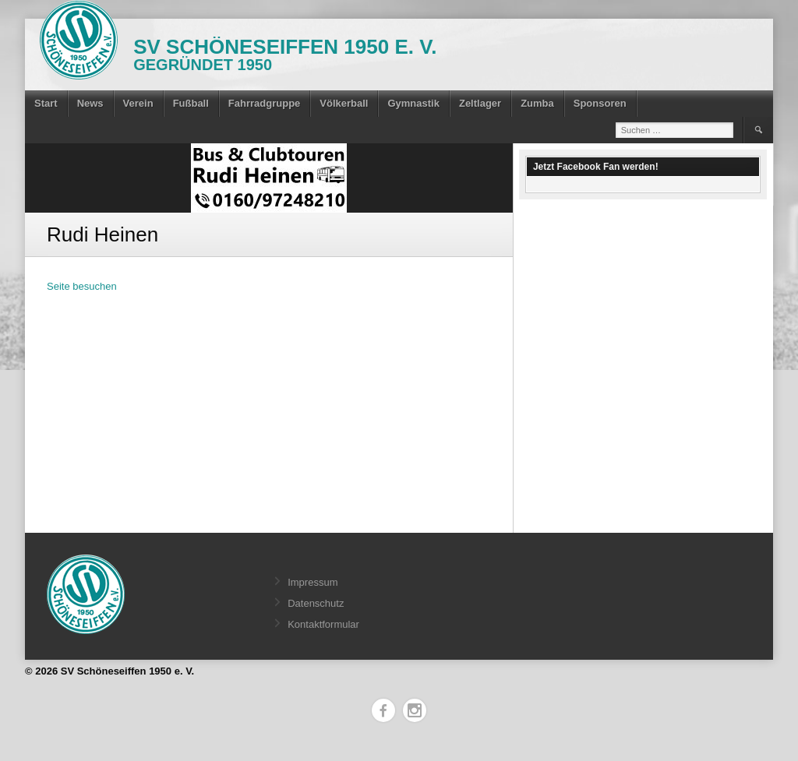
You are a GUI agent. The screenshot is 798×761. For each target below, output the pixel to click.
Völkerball (344, 103)
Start (46, 103)
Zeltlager (480, 103)
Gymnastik (413, 103)
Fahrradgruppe (264, 103)
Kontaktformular (323, 624)
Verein (138, 103)
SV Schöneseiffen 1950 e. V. (284, 46)
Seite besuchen (82, 286)
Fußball (191, 103)
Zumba (537, 103)
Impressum (312, 582)
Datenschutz (316, 603)
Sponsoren (600, 103)
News (90, 103)
